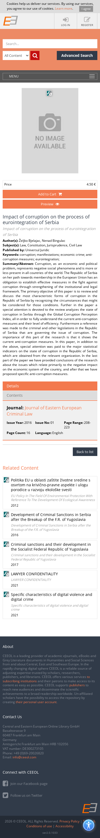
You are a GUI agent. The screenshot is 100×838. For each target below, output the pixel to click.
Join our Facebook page (25, 783)
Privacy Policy (69, 821)
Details (13, 385)
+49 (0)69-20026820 (29, 753)
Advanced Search (77, 55)
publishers (77, 685)
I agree (86, 9)
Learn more (63, 8)
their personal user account (36, 702)
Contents (15, 395)
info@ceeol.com (24, 757)
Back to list (85, 451)
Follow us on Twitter (22, 795)
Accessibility (64, 826)
